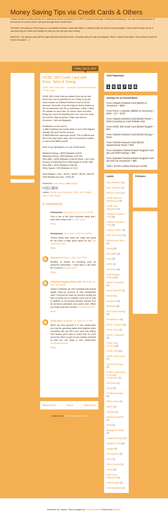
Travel (109, 469)
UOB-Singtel (55, 195)
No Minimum (112, 319)
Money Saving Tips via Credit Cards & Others (76, 12)
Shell (109, 425)
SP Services (112, 454)
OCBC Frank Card (115, 356)
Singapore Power (115, 430)
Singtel (87, 192)
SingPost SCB (113, 443)
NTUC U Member (115, 335)
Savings (110, 412)
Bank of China (113, 192)
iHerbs (109, 295)
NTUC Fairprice (114, 324)
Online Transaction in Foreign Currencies (116, 375)
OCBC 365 (78, 192)
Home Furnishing (115, 282)
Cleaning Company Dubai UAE (65, 281)
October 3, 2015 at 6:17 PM (74, 257)
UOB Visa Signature (111, 476)
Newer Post (49, 405)
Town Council (113, 464)
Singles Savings (114, 438)
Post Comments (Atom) (76, 416)
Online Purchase (115, 364)
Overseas (111, 383)
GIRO (109, 264)
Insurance (111, 301)
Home (69, 405)
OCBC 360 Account (112, 344)
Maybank (67, 192)
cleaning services (86, 307)
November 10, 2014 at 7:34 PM (78, 212)
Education (111, 253)
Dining (53, 192)
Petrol (109, 388)
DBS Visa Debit (114, 235)
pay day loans (69, 268)
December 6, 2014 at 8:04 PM (78, 233)
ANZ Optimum (113, 187)
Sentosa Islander (115, 417)
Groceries (111, 269)
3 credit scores (79, 219)
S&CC (109, 406)
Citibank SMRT (114, 230)
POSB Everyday (114, 393)
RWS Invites (112, 401)
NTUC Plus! (112, 329)
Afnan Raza (56, 321)
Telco (44, 195)
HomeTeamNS (113, 290)
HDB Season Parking (113, 276)
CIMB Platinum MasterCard (114, 199)
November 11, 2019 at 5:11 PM (77, 321)
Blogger (116, 509)
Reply (53, 224)
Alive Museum (113, 182)
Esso (59, 192)
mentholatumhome (59, 343)
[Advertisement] (70, 53)
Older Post (90, 405)
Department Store (115, 240)
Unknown (55, 257)
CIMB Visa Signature (111, 207)
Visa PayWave (113, 488)
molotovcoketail (92, 509)
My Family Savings (116, 311)
